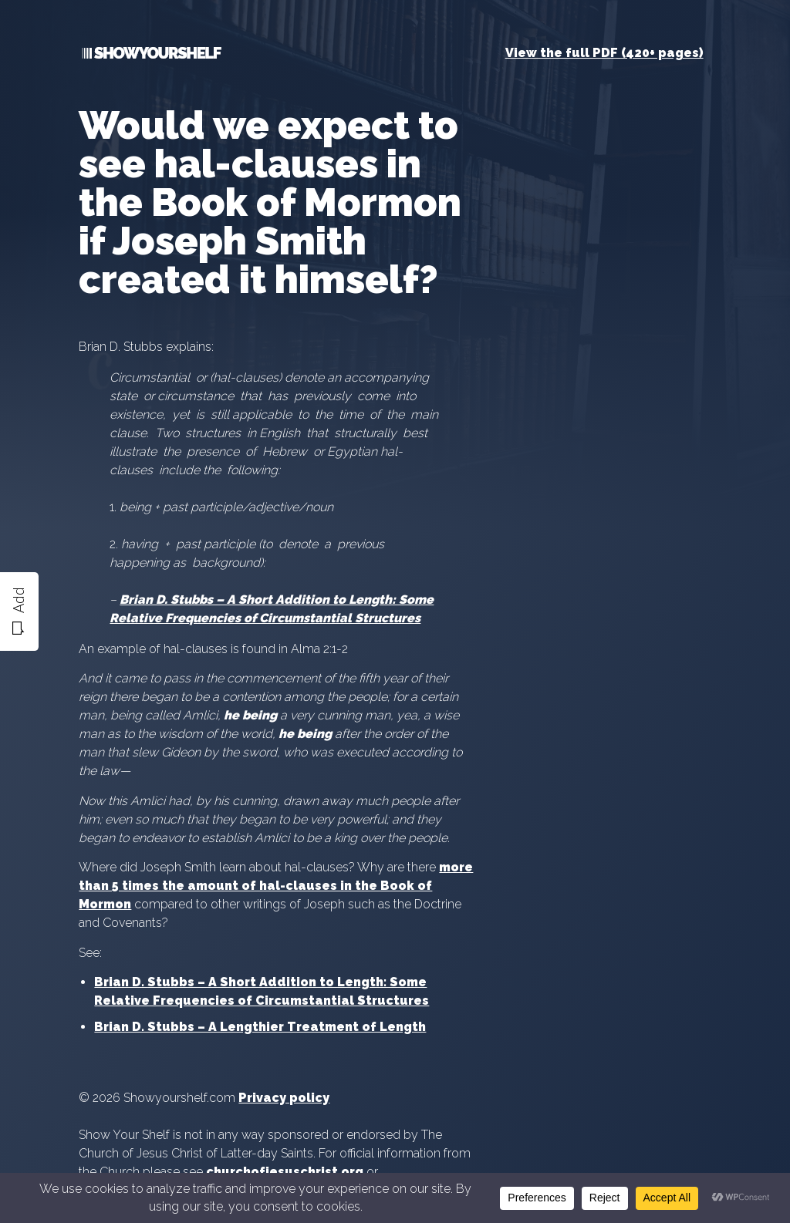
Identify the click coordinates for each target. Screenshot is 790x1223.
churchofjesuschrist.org (284, 1171)
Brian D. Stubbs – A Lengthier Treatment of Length (260, 1026)
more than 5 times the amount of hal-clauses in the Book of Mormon (276, 885)
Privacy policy (283, 1097)
